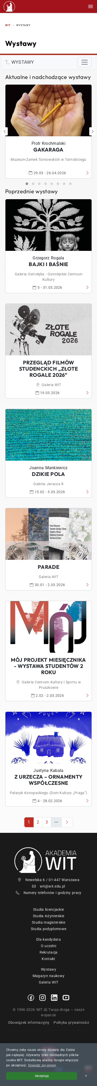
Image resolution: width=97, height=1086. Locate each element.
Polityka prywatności (71, 1022)
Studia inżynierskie (48, 916)
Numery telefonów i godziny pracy (48, 893)
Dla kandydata (48, 939)
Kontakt (48, 959)
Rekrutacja (49, 952)
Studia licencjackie (48, 909)
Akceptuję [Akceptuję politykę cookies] (42, 1076)
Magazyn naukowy (49, 976)
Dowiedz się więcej (42, 1065)
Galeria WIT (48, 982)
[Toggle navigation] (84, 62)
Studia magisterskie (48, 922)
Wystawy (48, 969)
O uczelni (48, 946)
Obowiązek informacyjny (29, 1022)
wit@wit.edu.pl (48, 886)
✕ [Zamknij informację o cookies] (86, 1076)
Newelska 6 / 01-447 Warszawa (48, 880)
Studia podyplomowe (48, 929)
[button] (27, 183)
